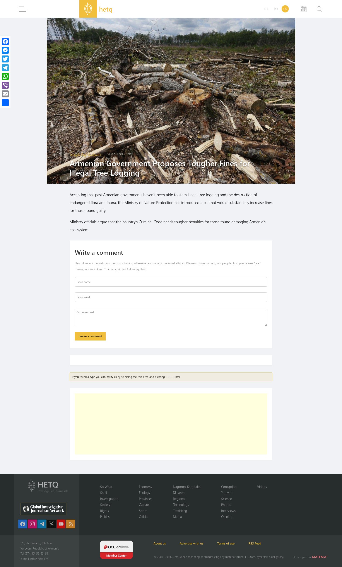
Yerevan (226, 492)
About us (160, 543)
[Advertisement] (171, 424)
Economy (145, 486)
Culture (144, 504)
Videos (262, 486)
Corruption (228, 486)
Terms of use (225, 543)
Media (177, 516)
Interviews (228, 510)
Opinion (226, 516)
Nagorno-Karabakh (186, 486)
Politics (104, 516)
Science (226, 498)
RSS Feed (254, 543)
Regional (179, 498)
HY (266, 9)
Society (105, 504)
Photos (226, 504)
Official (143, 516)
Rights (104, 510)
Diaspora (179, 492)
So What (106, 486)
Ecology (144, 492)
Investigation (109, 498)
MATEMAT (320, 557)
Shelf (103, 492)
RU (276, 9)
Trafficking (180, 510)
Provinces (145, 498)
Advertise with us (191, 543)
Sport (143, 510)
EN (285, 9)
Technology (181, 504)
